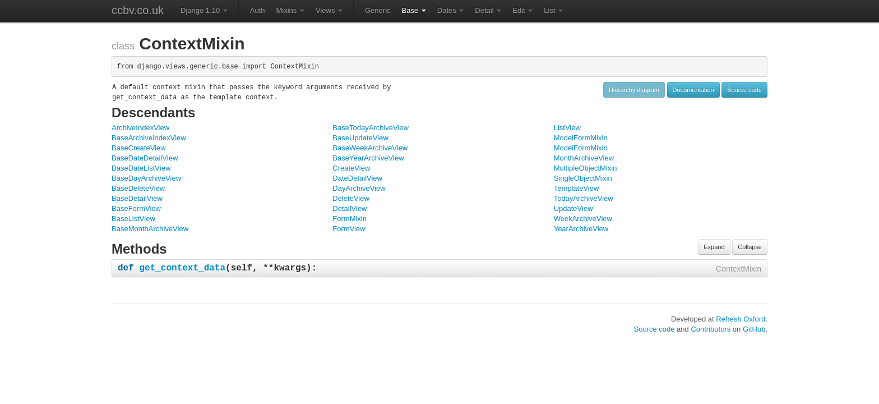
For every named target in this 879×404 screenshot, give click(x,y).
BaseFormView (136, 208)
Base (414, 10)
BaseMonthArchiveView (150, 228)
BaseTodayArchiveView (370, 127)
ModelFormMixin (581, 138)
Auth (257, 10)
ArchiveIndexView (140, 127)
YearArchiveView (581, 228)
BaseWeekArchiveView (370, 148)
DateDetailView (357, 178)
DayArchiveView (358, 188)
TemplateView (576, 188)
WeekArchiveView (583, 218)
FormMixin (349, 218)
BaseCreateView (139, 148)
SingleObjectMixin (583, 178)
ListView (567, 127)
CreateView (351, 168)
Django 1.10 (204, 10)
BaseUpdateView (360, 138)
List (553, 10)
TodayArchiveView (583, 198)
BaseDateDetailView (145, 158)
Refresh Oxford (740, 319)
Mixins (290, 10)
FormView (348, 228)
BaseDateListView (141, 168)
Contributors (710, 329)
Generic (378, 10)
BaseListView (133, 218)
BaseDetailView (137, 198)
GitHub (754, 329)
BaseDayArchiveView (146, 178)
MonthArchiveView (584, 158)
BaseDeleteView (138, 188)
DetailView (349, 208)
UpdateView (573, 208)
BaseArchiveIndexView (149, 138)
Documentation (693, 89)
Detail (488, 10)
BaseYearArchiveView (368, 158)
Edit (522, 10)
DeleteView (350, 198)
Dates (450, 10)
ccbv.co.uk (138, 10)
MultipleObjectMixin (585, 168)
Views (329, 10)
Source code (744, 89)
